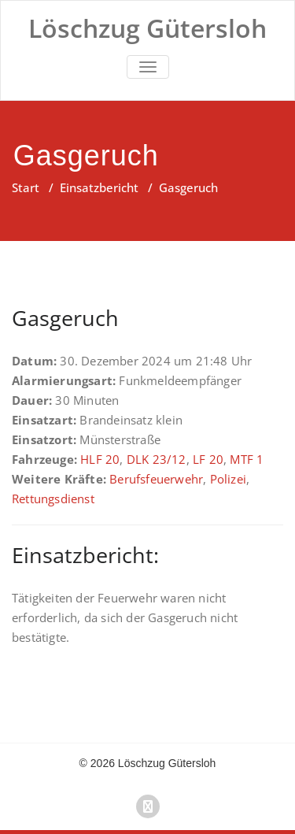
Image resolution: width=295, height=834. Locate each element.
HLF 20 (100, 459)
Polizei (228, 479)
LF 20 (208, 459)
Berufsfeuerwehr (156, 479)
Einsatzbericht (99, 187)
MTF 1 (247, 459)
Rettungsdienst (53, 498)
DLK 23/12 (156, 459)
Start (25, 187)
